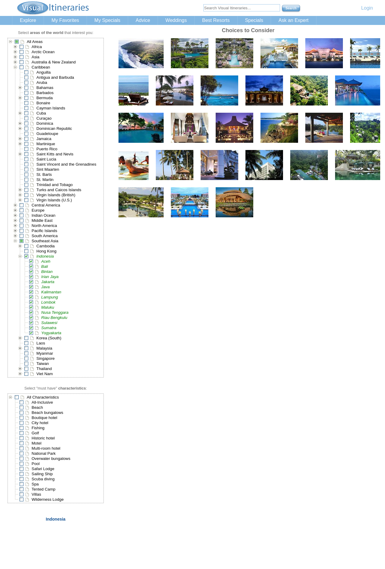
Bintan (47, 271)
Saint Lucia (46, 159)
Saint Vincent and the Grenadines (66, 164)
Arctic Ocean (43, 52)
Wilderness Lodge (48, 499)
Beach (37, 407)
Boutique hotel (44, 417)
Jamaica (43, 138)
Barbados (45, 92)
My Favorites (65, 20)
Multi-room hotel (46, 448)
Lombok (48, 302)
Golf (35, 433)
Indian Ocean (43, 215)
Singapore (45, 358)
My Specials (107, 20)
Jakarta (47, 282)
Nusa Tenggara (55, 312)
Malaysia (44, 348)
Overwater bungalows (51, 458)
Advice (143, 20)
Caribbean (41, 67)
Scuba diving (43, 479)
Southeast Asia (45, 241)
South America (45, 236)
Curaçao (43, 118)
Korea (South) (48, 338)
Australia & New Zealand (54, 62)
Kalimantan (51, 292)
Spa (35, 484)
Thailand (44, 368)
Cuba (41, 113)
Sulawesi (49, 322)
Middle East (42, 220)
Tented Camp (43, 489)
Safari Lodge (43, 469)
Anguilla (43, 72)
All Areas (35, 41)
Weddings (176, 20)
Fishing (38, 428)
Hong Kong (46, 251)
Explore (28, 20)
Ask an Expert (294, 20)
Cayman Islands (50, 108)
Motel (37, 443)
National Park (44, 453)
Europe (38, 210)
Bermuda (44, 98)
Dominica (44, 123)
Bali (44, 266)
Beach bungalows (47, 412)
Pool (36, 463)
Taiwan (42, 363)
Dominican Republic (54, 128)
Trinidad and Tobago (54, 184)
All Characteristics (43, 397)
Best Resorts (216, 20)
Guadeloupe (47, 133)
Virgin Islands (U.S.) (54, 200)
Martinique (45, 144)
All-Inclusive (42, 402)
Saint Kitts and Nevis (54, 154)
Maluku (47, 307)
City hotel (40, 423)
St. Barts (44, 174)
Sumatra (48, 328)
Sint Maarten (47, 169)
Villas (36, 494)
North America (44, 225)
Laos (40, 343)
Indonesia (45, 256)
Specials (254, 20)
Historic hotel (43, 438)
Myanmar (44, 353)
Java (45, 287)
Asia (35, 57)
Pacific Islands (44, 230)
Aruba (41, 82)
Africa (37, 46)
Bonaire (43, 103)
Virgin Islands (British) (55, 195)
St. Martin (45, 179)
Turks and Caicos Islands (58, 190)
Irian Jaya (50, 276)
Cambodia (45, 246)
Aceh (45, 261)
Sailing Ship (42, 474)
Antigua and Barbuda (55, 77)
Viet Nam (44, 374)
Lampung (49, 297)
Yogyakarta (51, 333)
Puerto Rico (46, 149)
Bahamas (44, 87)
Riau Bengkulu (54, 317)
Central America (46, 205)
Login (367, 8)
